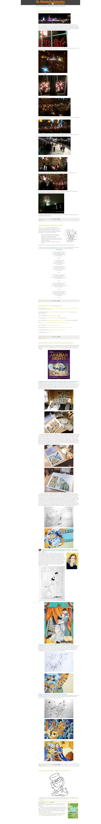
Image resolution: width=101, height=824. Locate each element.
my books (48, 802)
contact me (40, 815)
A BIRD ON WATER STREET (50, 803)
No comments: (49, 336)
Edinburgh (43, 220)
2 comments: (49, 300)
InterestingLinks (43, 338)
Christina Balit (58, 347)
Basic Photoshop (49, 332)
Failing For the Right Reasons (52, 317)
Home (39, 6)
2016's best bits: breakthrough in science (54, 325)
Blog (42, 6)
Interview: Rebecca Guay (52, 315)
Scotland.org (43, 227)
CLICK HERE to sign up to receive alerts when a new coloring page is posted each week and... (58, 801)
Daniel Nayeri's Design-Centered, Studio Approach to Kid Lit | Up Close (56, 322)
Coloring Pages (50, 6)
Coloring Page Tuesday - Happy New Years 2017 (53, 770)
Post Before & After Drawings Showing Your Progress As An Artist (60, 327)
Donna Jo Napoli (45, 347)
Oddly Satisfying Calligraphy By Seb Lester (57, 329)
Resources (57, 6)
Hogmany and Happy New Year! (48, 11)
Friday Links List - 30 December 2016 (50, 306)
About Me (63, 6)
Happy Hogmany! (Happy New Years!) (50, 225)
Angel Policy (58, 815)
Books (45, 6)
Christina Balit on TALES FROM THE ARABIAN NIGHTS (56, 343)
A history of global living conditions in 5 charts (56, 320)
